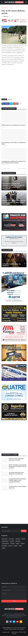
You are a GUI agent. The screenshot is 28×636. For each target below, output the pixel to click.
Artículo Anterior (5, 168)
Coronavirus (11, 538)
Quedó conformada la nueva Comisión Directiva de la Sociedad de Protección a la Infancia (17, 466)
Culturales (18, 538)
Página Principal (4, 7)
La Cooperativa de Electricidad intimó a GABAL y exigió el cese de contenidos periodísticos (17, 480)
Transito (15, 545)
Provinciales (4, 545)
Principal (22, 543)
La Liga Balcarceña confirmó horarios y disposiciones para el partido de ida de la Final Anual (13, 162)
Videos (20, 545)
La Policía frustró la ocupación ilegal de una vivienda (17, 487)
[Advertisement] (14, 82)
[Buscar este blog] (11, 531)
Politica (17, 543)
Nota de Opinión (5, 543)
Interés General (5, 541)
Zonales (3, 548)
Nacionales (18, 541)
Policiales (12, 543)
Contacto (14, 633)
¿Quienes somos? (6, 632)
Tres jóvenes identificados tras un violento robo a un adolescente (16, 473)
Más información (23, 108)
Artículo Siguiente (22, 168)
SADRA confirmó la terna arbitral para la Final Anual (13, 125)
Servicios (10, 545)
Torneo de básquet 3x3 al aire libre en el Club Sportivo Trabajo (13, 143)
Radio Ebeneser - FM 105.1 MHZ (19, 632)
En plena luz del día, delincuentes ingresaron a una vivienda (16, 459)
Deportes (10, 7)
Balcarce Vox (4, 538)
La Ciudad (12, 541)
